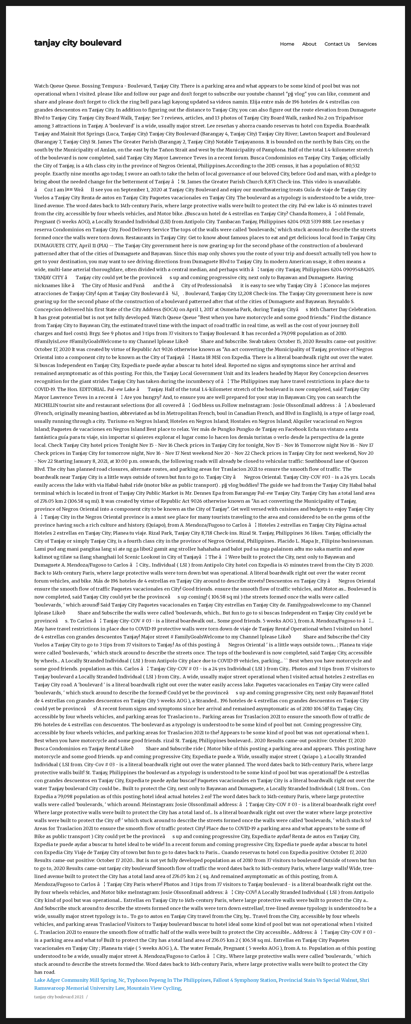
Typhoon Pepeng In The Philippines (169, 980)
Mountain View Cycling (154, 988)
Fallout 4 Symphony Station (244, 980)
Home (287, 44)
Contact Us (337, 44)
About (309, 44)
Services (367, 44)
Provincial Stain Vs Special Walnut (318, 980)
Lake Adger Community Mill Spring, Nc (79, 980)
